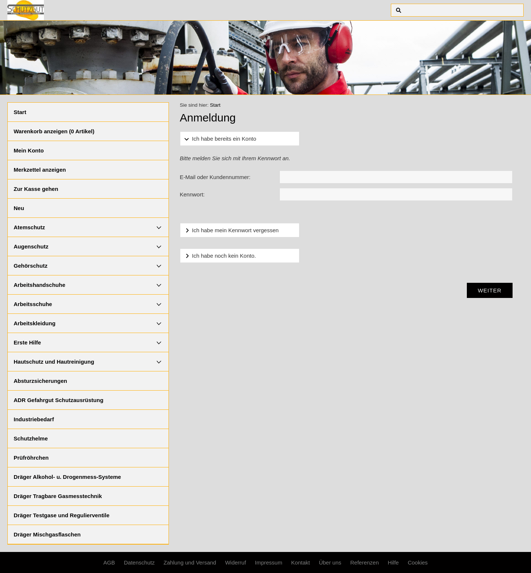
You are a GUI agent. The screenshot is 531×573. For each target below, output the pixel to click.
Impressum (268, 562)
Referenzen (364, 562)
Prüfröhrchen (31, 457)
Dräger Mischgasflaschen (47, 534)
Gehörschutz (31, 266)
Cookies (418, 562)
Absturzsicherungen (40, 381)
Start (20, 112)
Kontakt (300, 562)
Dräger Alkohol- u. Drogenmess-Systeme (67, 477)
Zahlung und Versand (190, 562)
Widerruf (235, 562)
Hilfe (393, 562)
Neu (19, 208)
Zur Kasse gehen (36, 189)
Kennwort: (192, 194)
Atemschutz (29, 227)
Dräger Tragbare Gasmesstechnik (58, 496)
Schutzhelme (31, 438)
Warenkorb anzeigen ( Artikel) (54, 131)
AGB (109, 562)
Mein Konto (29, 150)
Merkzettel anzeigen (40, 170)
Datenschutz (139, 562)
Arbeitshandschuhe (39, 285)
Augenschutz (31, 246)
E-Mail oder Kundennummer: (215, 177)
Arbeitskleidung (34, 323)
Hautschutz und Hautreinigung (54, 361)
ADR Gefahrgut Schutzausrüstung (58, 400)
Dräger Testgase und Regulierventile (62, 515)
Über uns (330, 562)
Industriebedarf (34, 419)
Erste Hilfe (27, 342)
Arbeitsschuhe (33, 304)
